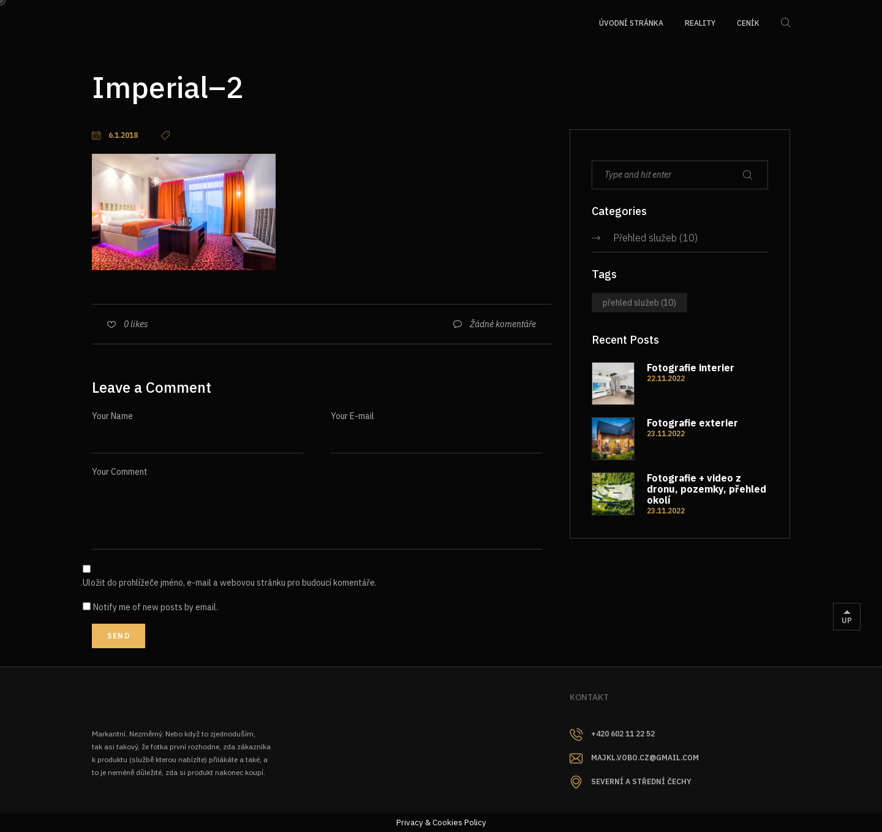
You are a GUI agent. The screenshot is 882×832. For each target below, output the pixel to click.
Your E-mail (352, 416)
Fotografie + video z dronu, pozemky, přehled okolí (706, 488)
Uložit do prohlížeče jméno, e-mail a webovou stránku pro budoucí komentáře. (230, 582)
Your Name (112, 416)
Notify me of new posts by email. (155, 607)
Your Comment (120, 471)
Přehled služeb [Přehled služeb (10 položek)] (639, 302)
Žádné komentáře (503, 324)
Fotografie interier (690, 367)
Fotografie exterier (692, 422)
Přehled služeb (645, 238)
